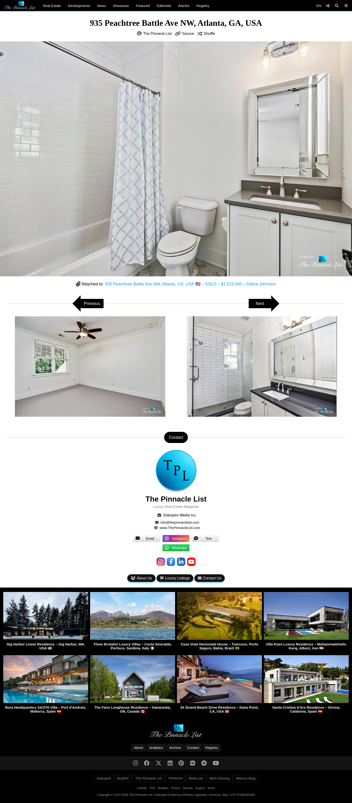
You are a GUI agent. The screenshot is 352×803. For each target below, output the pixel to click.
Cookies (142, 788)
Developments (79, 6)
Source (188, 34)
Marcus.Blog (245, 778)
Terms (211, 788)
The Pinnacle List (157, 34)
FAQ (152, 788)
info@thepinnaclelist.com (179, 522)
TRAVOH (175, 778)
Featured (143, 6)
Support (200, 788)
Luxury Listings (175, 578)
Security (188, 788)
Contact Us (209, 578)
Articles (183, 6)
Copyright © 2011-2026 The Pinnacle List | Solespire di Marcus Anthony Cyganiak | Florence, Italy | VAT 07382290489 (176, 794)
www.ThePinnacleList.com (180, 528)
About (138, 748)
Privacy (175, 788)
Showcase (121, 6)
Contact (193, 748)
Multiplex (163, 788)
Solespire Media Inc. (180, 515)
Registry (202, 6)
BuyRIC (123, 778)
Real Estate (52, 6)
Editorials (164, 6)
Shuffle (209, 34)
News (101, 6)
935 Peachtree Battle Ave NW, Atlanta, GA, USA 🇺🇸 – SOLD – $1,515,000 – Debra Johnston (190, 284)
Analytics (156, 748)
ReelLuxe (196, 778)
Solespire (104, 778)
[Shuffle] (328, 5)
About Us (141, 578)
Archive (175, 748)
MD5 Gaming (219, 778)
